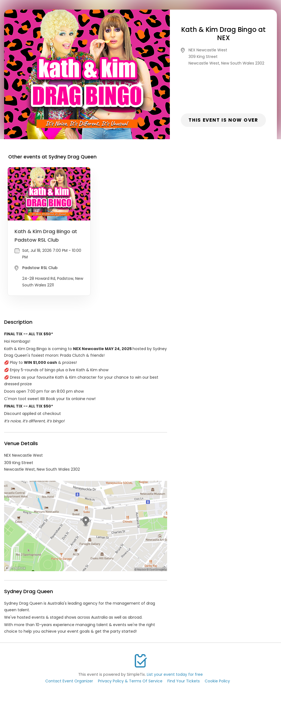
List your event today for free (175, 674)
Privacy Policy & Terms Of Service (130, 681)
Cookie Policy (217, 681)
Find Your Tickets (183, 681)
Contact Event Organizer (69, 681)
